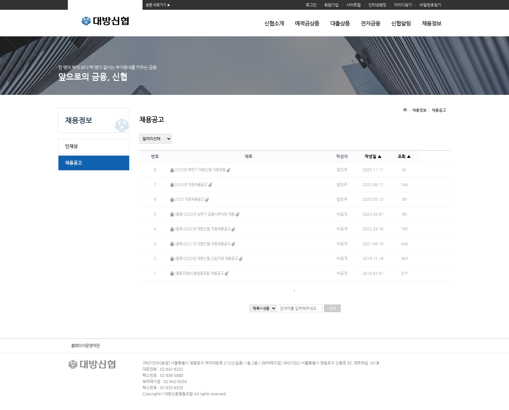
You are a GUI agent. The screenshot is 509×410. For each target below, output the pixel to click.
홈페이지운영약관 (85, 345)
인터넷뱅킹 (377, 5)
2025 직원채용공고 (189, 199)
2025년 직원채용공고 (191, 185)
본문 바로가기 (156, 5)
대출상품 (340, 23)
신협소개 (274, 23)
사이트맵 (353, 5)
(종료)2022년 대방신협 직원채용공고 (202, 229)
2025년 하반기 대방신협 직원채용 (200, 170)
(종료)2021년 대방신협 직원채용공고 (202, 244)
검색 (332, 308)
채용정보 (431, 23)
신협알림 (401, 23)
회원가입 (331, 5)
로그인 (311, 5)
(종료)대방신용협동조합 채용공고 (199, 273)
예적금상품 (307, 23)
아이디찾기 (403, 5)
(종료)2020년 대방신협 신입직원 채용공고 (206, 258)
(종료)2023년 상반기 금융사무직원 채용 (205, 214)
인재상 (71, 146)
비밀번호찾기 (430, 5)
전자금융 (370, 23)
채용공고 (73, 162)
